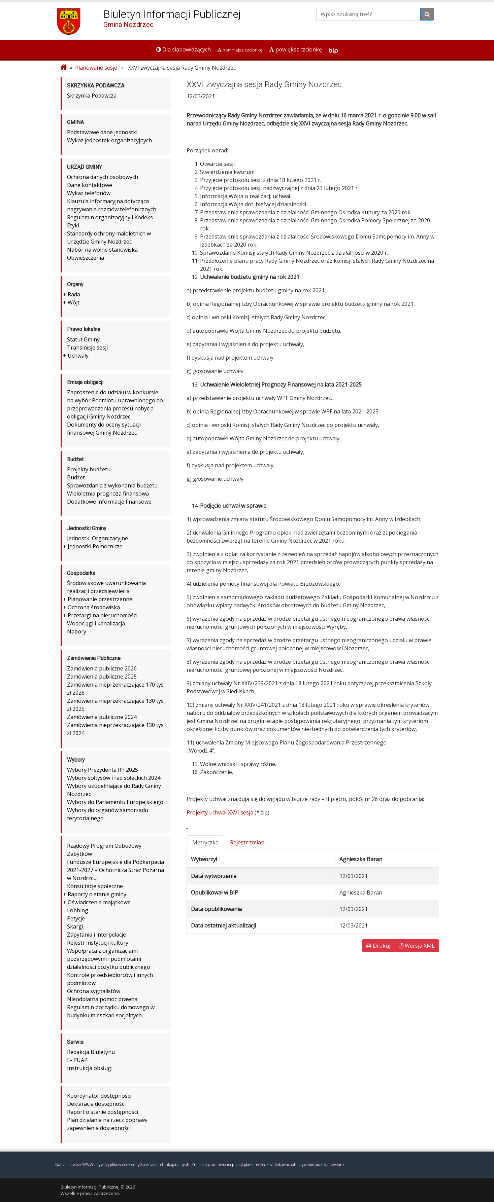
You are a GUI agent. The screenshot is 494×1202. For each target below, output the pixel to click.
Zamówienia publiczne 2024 (102, 717)
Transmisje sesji (87, 347)
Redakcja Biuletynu (91, 1052)
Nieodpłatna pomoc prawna (102, 999)
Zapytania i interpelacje (96, 934)
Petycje (76, 918)
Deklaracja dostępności (96, 1103)
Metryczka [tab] (205, 842)
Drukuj (378, 945)
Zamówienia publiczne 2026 (102, 668)
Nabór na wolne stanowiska (102, 249)
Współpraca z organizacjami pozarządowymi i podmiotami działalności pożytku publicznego (108, 959)
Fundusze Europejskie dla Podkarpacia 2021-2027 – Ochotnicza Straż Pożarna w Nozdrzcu (115, 870)
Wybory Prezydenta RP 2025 (102, 769)
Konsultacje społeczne (95, 886)
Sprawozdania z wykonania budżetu (112, 485)
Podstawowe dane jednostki (102, 132)
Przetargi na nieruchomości (102, 615)
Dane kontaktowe (89, 185)
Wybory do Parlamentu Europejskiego (115, 802)
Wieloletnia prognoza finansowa (108, 493)
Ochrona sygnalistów (93, 991)
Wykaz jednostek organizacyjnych (109, 140)
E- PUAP (77, 1060)
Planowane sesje (96, 67)
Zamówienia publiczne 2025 (102, 676)
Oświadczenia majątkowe (99, 902)
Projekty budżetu (88, 469)
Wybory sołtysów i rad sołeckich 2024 (113, 777)
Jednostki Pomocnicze (95, 546)
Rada (74, 294)
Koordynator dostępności (99, 1095)
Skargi (75, 926)
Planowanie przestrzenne (100, 599)
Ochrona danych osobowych (102, 177)
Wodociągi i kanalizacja (96, 623)
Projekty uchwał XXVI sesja (220, 812)
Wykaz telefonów (88, 193)
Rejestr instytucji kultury (97, 942)
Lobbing (77, 910)
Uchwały (78, 355)
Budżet (76, 477)
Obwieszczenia (85, 257)
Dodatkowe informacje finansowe (109, 501)
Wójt (73, 302)
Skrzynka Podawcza (92, 95)
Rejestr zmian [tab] (247, 842)
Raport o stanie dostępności (102, 1112)
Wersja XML (417, 945)
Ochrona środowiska (94, 607)
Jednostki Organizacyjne (97, 538)
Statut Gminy (83, 339)
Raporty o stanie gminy (97, 894)
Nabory (76, 631)
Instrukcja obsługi (89, 1068)
